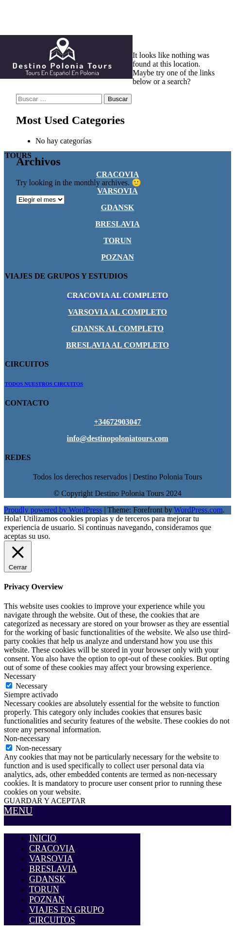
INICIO (42, 838)
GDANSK (117, 207)
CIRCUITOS (52, 920)
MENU (18, 810)
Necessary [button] (20, 676)
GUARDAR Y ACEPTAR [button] (44, 800)
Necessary (32, 686)
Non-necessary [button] (27, 738)
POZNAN (117, 257)
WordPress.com (198, 510)
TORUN (117, 240)
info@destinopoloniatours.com (117, 438)
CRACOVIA (117, 174)
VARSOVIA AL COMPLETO (117, 312)
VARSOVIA (117, 191)
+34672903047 (117, 422)
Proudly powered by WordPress (53, 510)
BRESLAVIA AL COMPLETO (117, 345)
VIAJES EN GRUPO (66, 910)
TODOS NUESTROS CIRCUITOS (44, 384)
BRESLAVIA (117, 224)
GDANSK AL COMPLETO (117, 328)
